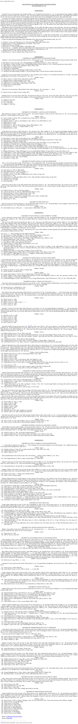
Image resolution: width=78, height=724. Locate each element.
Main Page (9, 718)
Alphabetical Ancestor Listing (14, 716)
